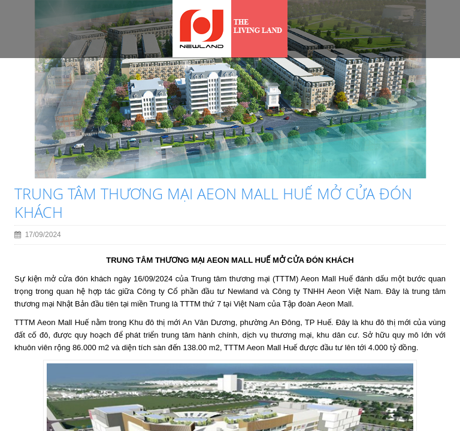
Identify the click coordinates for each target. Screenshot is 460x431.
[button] (25, 126)
